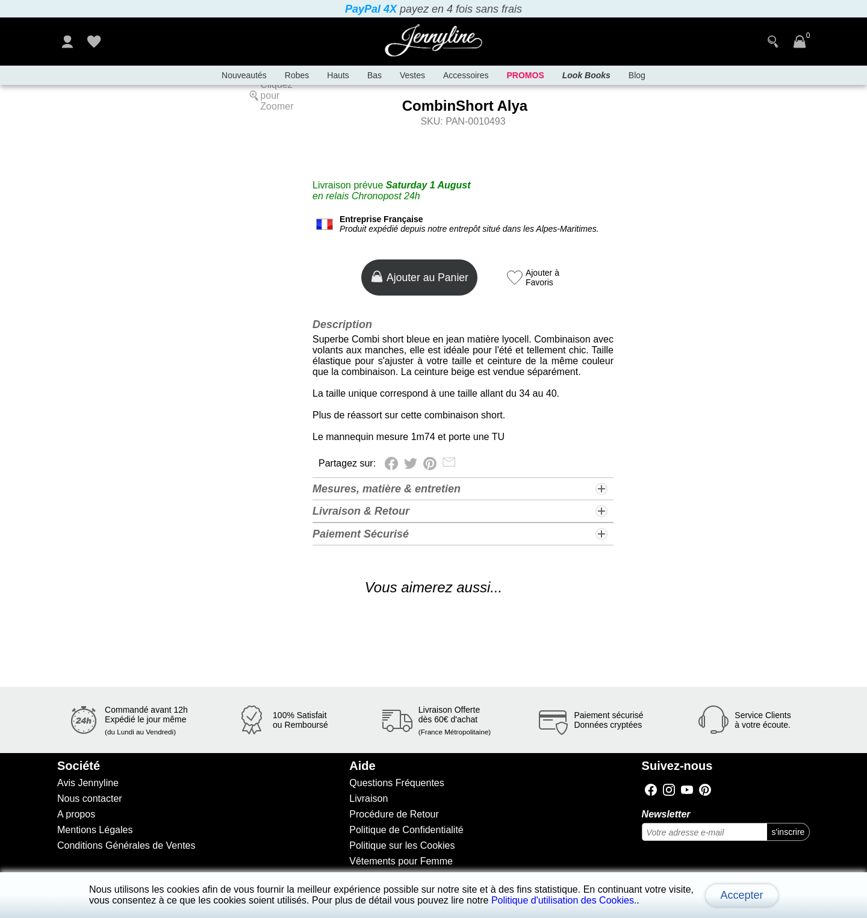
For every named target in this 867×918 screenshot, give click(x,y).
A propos (76, 814)
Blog (637, 75)
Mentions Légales (94, 830)
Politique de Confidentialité (406, 830)
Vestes (412, 75)
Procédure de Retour (394, 814)
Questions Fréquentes (396, 783)
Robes (297, 75)
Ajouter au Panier (419, 277)
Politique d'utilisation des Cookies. (563, 900)
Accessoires (465, 75)
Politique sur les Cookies (402, 845)
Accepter (741, 895)
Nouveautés (244, 75)
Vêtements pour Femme (401, 861)
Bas (374, 75)
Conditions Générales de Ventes (126, 845)
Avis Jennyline (88, 783)
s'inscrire (788, 832)
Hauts (338, 75)
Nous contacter (89, 798)
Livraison (368, 798)
